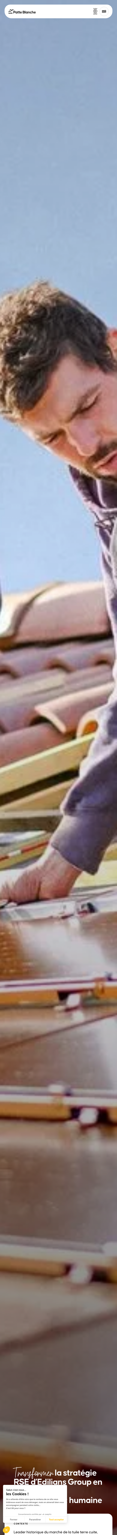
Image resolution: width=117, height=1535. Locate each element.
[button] (6, 1529)
